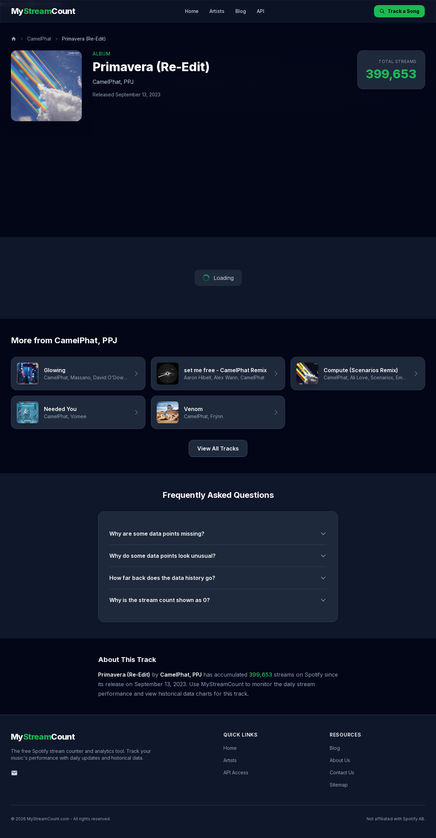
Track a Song (399, 11)
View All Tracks (218, 448)
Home (192, 11)
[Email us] (14, 773)
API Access (235, 772)
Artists (216, 11)
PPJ (129, 81)
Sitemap (339, 785)
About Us (340, 760)
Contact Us (342, 772)
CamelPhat (39, 39)
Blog (240, 11)
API (260, 11)
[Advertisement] (218, 186)
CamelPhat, (107, 81)
